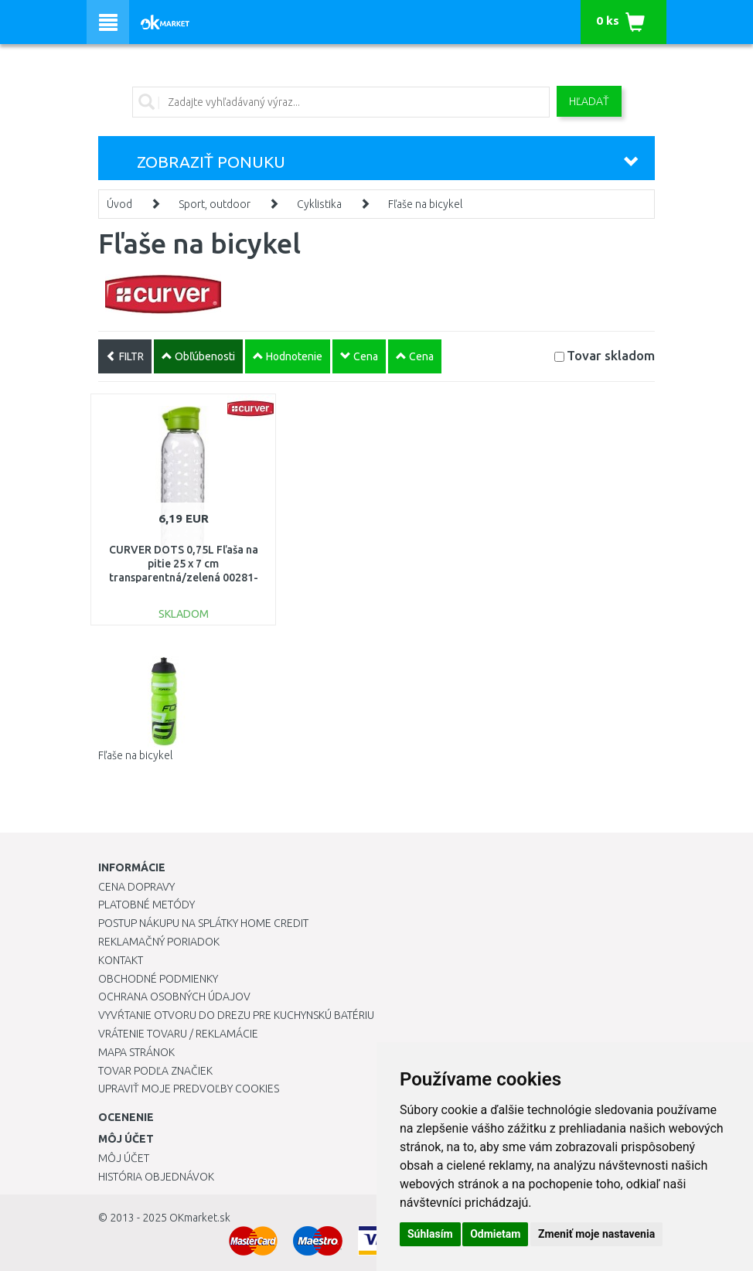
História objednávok (156, 1176)
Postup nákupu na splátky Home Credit (203, 923)
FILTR (125, 356)
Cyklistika (319, 204)
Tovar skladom (611, 355)
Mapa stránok (136, 1052)
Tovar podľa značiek (155, 1071)
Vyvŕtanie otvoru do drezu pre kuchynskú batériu (236, 1015)
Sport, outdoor (214, 204)
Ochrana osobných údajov (174, 996)
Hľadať (589, 101)
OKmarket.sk (199, 1217)
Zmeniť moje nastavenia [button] (596, 1234)
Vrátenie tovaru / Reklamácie (178, 1033)
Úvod (119, 204)
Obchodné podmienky (158, 979)
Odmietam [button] (495, 1234)
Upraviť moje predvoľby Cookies (188, 1088)
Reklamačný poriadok (159, 941)
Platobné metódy (146, 904)
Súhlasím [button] (430, 1234)
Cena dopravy (136, 887)
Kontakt (120, 960)
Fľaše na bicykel (425, 204)
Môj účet (123, 1158)
